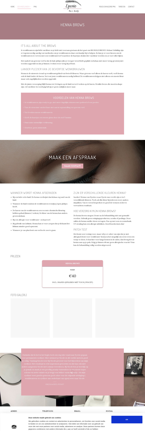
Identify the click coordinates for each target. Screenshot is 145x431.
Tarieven (121, 7)
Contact (131, 7)
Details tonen (117, 427)
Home (13, 7)
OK (127, 403)
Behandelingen (24, 7)
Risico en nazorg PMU (107, 7)
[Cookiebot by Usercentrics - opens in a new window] (14, 426)
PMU (35, 7)
